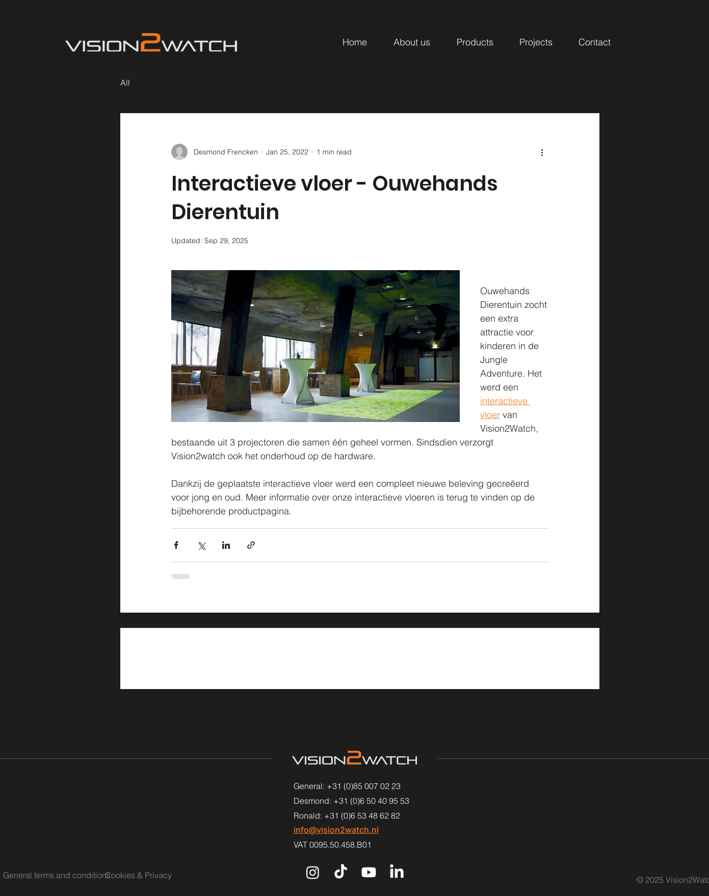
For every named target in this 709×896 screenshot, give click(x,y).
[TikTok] (340, 872)
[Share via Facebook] (176, 545)
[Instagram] (312, 872)
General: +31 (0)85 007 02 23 (347, 786)
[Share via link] (251, 545)
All (125, 82)
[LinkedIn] (396, 872)
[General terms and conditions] (57, 875)
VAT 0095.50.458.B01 (333, 844)
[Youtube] (368, 872)
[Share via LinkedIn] (226, 545)
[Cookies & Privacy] (150, 875)
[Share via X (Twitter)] (201, 545)
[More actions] (542, 152)
